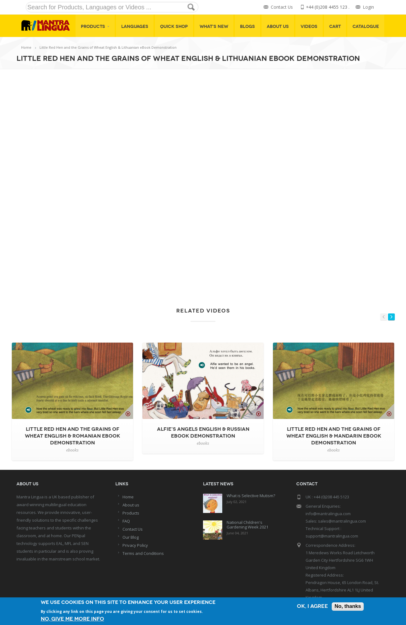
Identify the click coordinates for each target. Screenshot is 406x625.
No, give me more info (72, 619)
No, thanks (347, 607)
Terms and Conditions (143, 553)
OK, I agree (311, 606)
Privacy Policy (135, 545)
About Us (278, 26)
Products (95, 26)
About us (130, 505)
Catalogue (366, 26)
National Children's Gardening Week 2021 (247, 524)
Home (26, 47)
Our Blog (130, 537)
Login (368, 7)
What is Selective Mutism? (251, 495)
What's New (214, 26)
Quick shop (174, 26)
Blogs (247, 26)
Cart (335, 26)
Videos (309, 26)
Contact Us (281, 7)
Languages (134, 26)
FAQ (126, 521)
